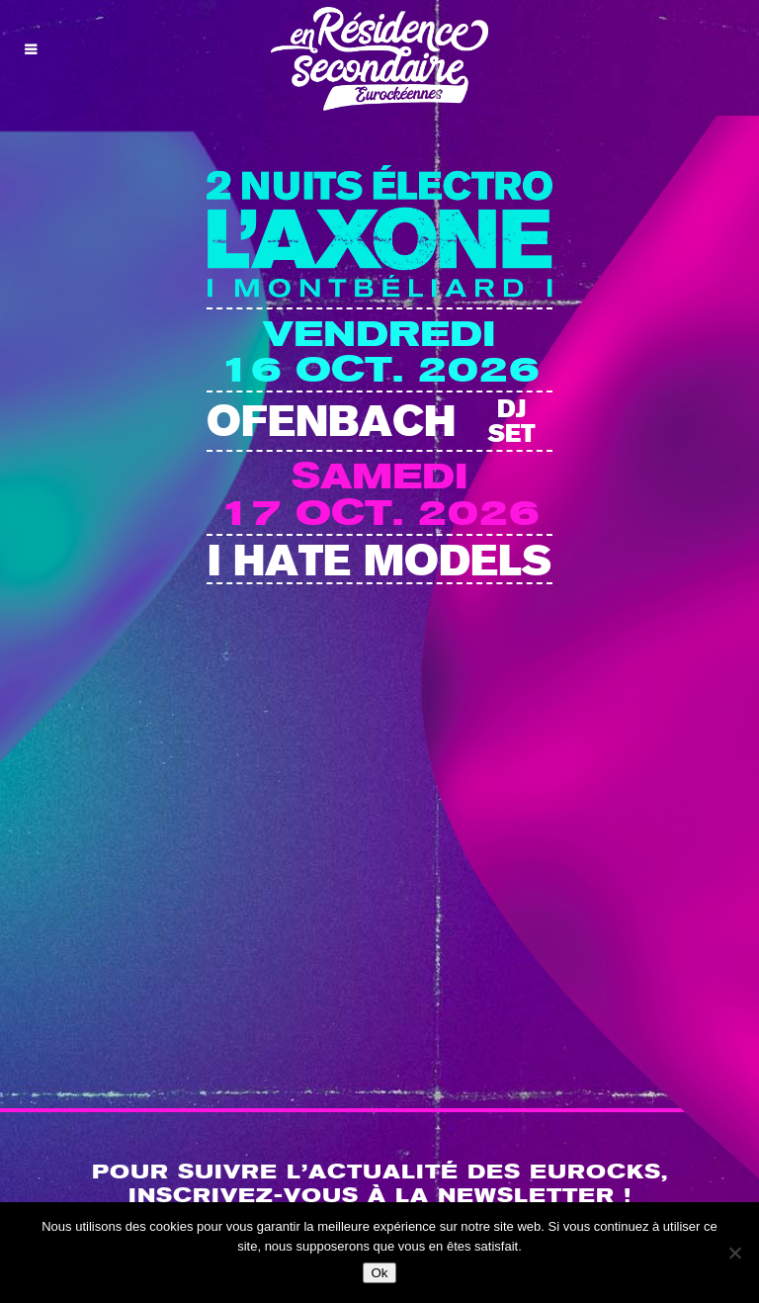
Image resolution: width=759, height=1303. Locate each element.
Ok (379, 1272)
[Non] (734, 1252)
